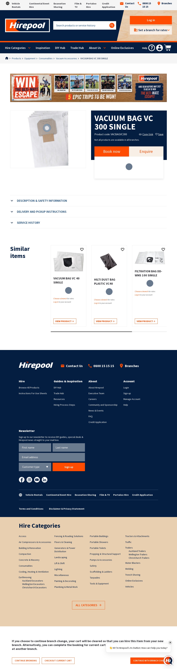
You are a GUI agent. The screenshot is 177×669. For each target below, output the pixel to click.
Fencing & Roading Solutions (68, 536)
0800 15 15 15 (144, 5)
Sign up (127, 393)
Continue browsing (26, 660)
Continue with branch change (150, 660)
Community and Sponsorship (102, 404)
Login (126, 387)
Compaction (25, 553)
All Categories (88, 605)
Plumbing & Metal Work (66, 586)
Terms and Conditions (31, 508)
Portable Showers (99, 542)
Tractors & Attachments (137, 536)
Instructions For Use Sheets (33, 393)
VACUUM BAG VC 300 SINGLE (94, 58)
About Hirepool (96, 387)
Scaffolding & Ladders (101, 571)
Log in (151, 20)
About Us (95, 48)
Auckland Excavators (32, 580)
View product (64, 321)
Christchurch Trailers (139, 557)
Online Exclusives (122, 48)
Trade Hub (77, 48)
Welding (129, 568)
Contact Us (127, 5)
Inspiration (43, 48)
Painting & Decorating (65, 581)
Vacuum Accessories (66, 58)
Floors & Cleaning (63, 542)
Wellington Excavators (33, 584)
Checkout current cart (58, 660)
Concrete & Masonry (29, 559)
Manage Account (131, 399)
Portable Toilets (98, 548)
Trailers (129, 547)
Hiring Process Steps (64, 404)
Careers (92, 399)
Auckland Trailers (137, 551)
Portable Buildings (99, 536)
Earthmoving (25, 577)
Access (22, 536)
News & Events (96, 410)
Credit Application (97, 422)
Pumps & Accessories (101, 559)
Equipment (30, 58)
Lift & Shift (59, 563)
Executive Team (96, 393)
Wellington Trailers (138, 554)
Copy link (146, 134)
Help (125, 404)
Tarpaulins (95, 577)
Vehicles (129, 586)
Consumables (46, 58)
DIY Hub (60, 48)
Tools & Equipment (99, 583)
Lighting (58, 569)
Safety (93, 565)
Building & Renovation (30, 548)
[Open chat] (168, 660)
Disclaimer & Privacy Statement (66, 508)
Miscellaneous (61, 575)
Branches (164, 3)
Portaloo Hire (121, 494)
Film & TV (105, 494)
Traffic (128, 542)
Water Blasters (132, 562)
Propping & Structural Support (105, 553)
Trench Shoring (132, 574)
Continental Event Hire (58, 494)
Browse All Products (29, 387)
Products (16, 58)
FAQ (90, 416)
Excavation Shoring (85, 494)
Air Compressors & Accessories (35, 542)
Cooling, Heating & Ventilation (34, 571)
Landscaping (60, 557)
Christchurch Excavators (34, 587)
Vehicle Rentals (34, 494)
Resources (59, 399)
